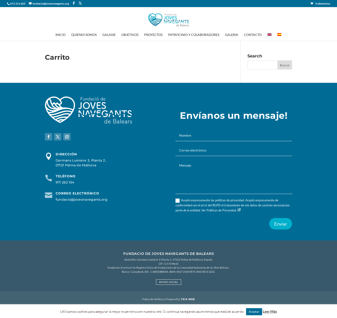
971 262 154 (65, 182)
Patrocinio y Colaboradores (193, 35)
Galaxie (109, 35)
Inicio (60, 35)
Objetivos (129, 35)
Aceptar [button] (254, 311)
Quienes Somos (84, 35)
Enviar (280, 223)
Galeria (231, 35)
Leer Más (270, 311)
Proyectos (153, 35)
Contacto (253, 35)
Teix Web (188, 299)
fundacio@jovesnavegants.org (81, 199)
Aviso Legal (168, 282)
